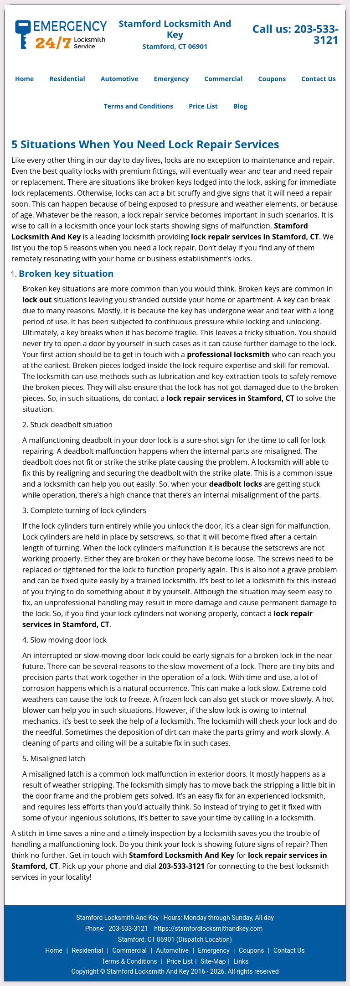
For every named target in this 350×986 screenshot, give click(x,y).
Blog (240, 106)
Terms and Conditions (138, 106)
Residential (67, 78)
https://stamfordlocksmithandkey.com (208, 928)
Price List (203, 106)
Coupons (272, 78)
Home (24, 78)
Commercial (224, 78)
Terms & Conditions (129, 961)
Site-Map (213, 961)
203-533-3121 (316, 34)
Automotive (120, 78)
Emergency (171, 78)
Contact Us (318, 78)
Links (240, 961)
